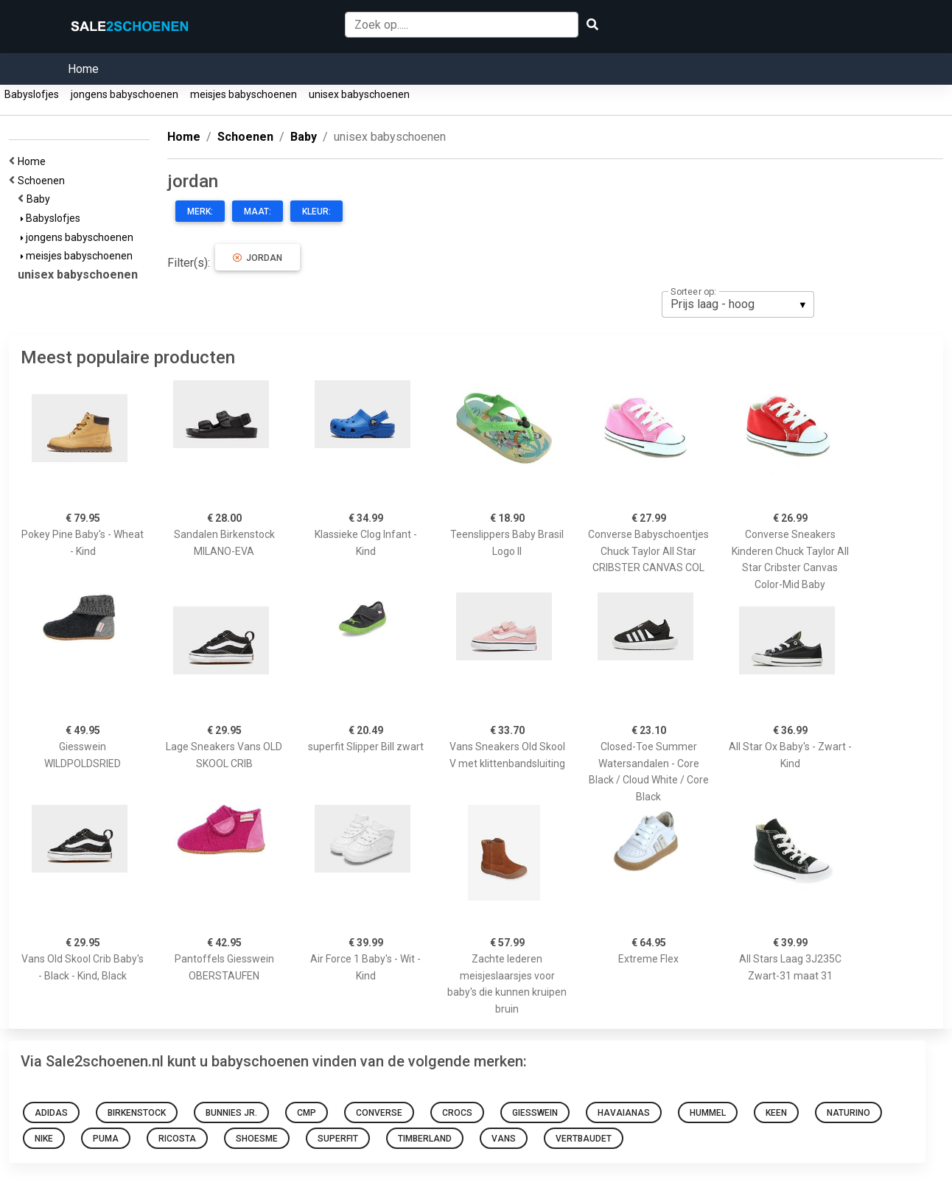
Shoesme (257, 1138)
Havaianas (624, 1113)
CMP (306, 1113)
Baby (41, 199)
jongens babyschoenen (124, 94)
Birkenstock (137, 1113)
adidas (51, 1113)
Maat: (257, 211)
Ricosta (177, 1138)
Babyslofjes (31, 94)
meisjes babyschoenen (243, 94)
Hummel (708, 1113)
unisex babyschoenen (359, 94)
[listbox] (738, 304)
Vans (503, 1138)
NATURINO (848, 1113)
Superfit (338, 1138)
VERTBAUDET (584, 1138)
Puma (106, 1138)
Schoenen (43, 180)
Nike (44, 1138)
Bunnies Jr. (231, 1113)
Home (83, 69)
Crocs (457, 1113)
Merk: (200, 211)
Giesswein (535, 1113)
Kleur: (316, 211)
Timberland (425, 1138)
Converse (379, 1113)
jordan (257, 258)
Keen (776, 1113)
